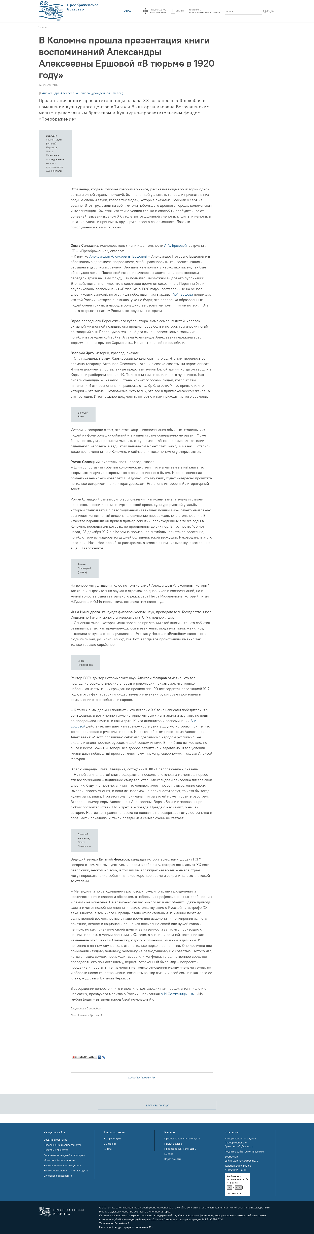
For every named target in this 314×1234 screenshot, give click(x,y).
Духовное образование (58, 1175)
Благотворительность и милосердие (66, 1170)
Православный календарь (180, 1148)
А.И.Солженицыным (178, 994)
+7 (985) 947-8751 (235, 1169)
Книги (108, 1148)
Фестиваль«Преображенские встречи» (204, 11)
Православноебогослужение (158, 11)
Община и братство (55, 1139)
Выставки (110, 1143)
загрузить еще (157, 1105)
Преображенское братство (69, 1212)
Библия (177, 10)
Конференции (112, 1138)
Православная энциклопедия (182, 1138)
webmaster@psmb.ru (245, 1160)
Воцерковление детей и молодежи (64, 1155)
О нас (127, 10)
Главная (42, 27)
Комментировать (141, 1077)
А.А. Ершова (183, 294)
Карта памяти (172, 1159)
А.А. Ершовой (175, 245)
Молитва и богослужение (59, 1160)
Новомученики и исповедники (62, 1165)
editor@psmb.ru (254, 1151)
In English (269, 11)
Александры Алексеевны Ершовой (118, 256)
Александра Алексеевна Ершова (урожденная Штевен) (82, 93)
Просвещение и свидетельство (62, 1144)
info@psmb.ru (245, 1146)
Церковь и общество (56, 1149)
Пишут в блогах (173, 1143)
